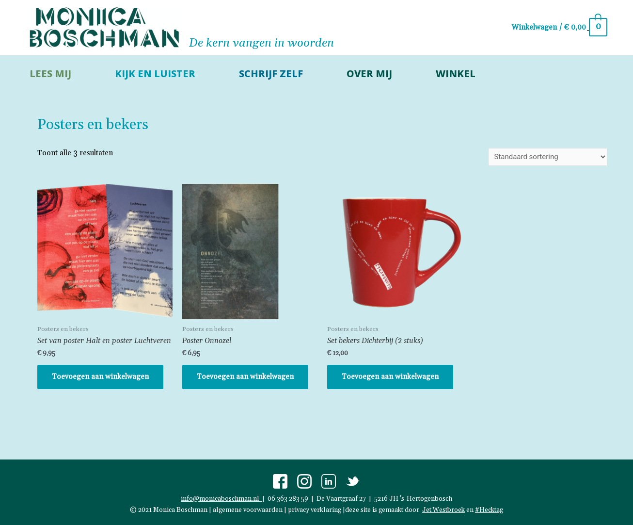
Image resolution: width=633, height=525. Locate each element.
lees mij (50, 73)
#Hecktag (489, 509)
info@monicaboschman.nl (221, 498)
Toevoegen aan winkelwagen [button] (100, 376)
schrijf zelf (271, 73)
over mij (369, 73)
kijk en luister (155, 73)
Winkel (455, 73)
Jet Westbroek (443, 509)
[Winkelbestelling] (547, 157)
